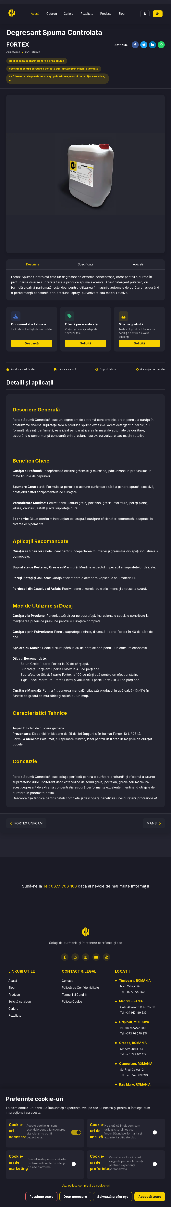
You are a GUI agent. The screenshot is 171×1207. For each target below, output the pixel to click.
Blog (121, 14)
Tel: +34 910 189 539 (133, 1012)
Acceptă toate (149, 1197)
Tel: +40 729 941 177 (133, 1054)
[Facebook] (64, 957)
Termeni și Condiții (74, 995)
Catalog (51, 14)
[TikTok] (106, 957)
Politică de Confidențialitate (80, 987)
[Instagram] (85, 957)
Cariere (69, 14)
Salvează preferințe (112, 1197)
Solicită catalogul (19, 1001)
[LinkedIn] (75, 957)
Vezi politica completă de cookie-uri (86, 1185)
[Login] (145, 13)
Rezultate (86, 14)
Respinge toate (41, 1197)
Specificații (85, 264)
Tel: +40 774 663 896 (134, 1075)
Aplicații (138, 264)
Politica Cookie (72, 1001)
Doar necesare (75, 1197)
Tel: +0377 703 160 (132, 991)
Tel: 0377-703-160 (60, 886)
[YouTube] (96, 957)
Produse (106, 14)
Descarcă (32, 343)
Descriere (32, 264)
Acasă (35, 14)
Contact (67, 981)
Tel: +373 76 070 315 (133, 1033)
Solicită (85, 343)
